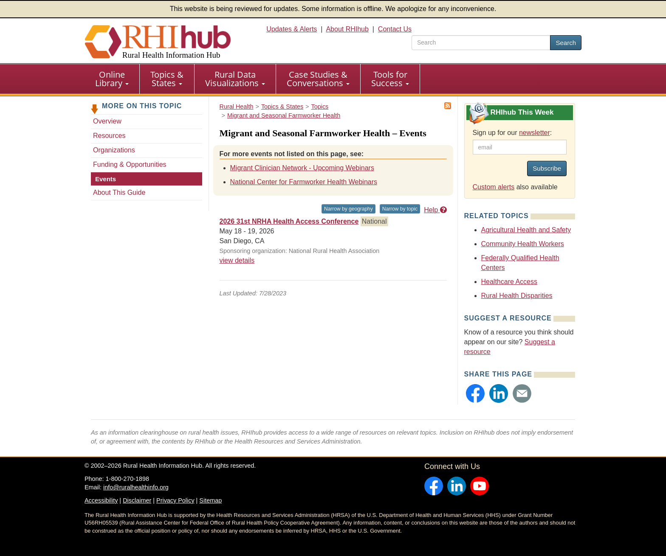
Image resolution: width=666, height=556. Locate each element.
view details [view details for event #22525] (237, 260)
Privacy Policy (175, 500)
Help (435, 209)
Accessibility (101, 500)
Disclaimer (137, 500)
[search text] (481, 42)
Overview (107, 121)
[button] (475, 393)
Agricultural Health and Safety (526, 229)
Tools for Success (390, 79)
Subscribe (547, 168)
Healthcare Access (509, 281)
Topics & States (166, 79)
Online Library (112, 79)
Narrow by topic (400, 209)
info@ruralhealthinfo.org (136, 487)
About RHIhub (347, 29)
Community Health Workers (522, 243)
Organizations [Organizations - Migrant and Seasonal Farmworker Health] (114, 150)
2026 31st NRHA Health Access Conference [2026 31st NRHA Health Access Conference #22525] (289, 221)
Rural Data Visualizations (235, 79)
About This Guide (119, 192)
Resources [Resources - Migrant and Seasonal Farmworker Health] (109, 135)
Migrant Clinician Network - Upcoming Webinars (302, 167)
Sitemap (210, 500)
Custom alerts (494, 187)
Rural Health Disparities (517, 295)
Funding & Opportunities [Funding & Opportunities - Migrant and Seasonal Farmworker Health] (129, 164)
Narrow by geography (348, 209)
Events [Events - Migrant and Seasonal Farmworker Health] (105, 179)
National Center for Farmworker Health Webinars (304, 181)
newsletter (534, 132)
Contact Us (395, 29)
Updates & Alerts (291, 29)
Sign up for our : (512, 132)
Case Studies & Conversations (318, 79)
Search (566, 42)
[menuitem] (112, 79)
